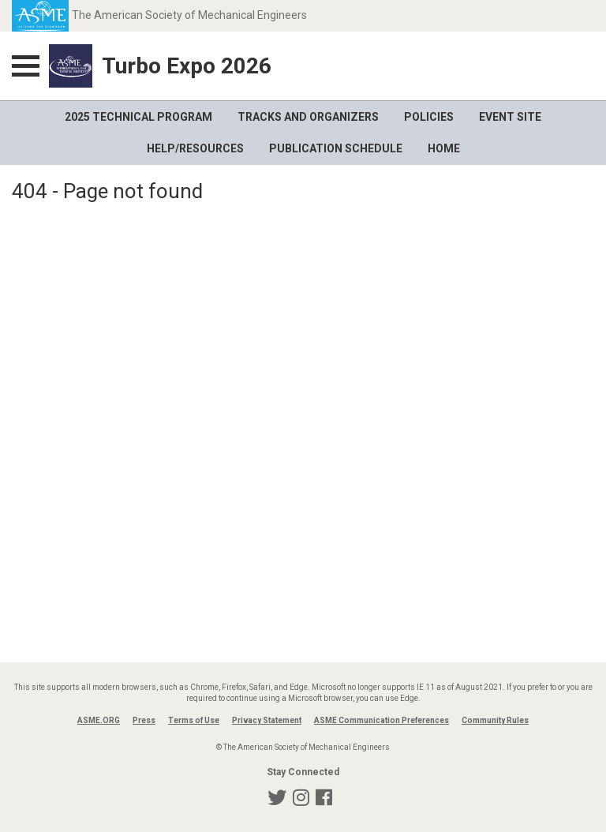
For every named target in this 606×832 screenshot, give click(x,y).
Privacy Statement (266, 720)
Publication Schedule (335, 148)
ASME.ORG (98, 720)
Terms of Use (193, 720)
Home (444, 148)
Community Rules (495, 720)
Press (144, 720)
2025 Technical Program (138, 117)
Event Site (510, 117)
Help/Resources (195, 148)
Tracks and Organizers (308, 117)
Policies (429, 117)
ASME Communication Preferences (381, 720)
